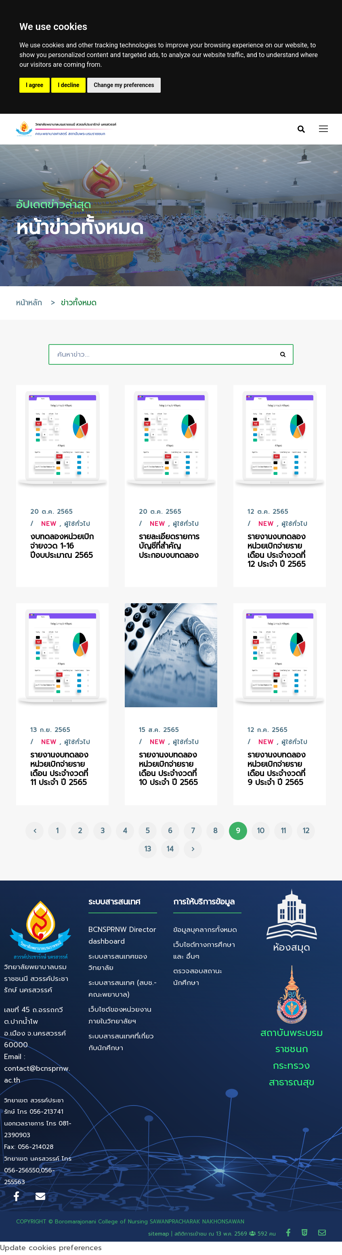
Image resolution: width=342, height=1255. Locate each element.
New (49, 525)
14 (170, 849)
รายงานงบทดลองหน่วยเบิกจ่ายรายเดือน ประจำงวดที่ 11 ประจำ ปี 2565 (59, 769)
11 (283, 831)
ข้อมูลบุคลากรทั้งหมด (205, 930)
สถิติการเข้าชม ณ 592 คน (226, 1234)
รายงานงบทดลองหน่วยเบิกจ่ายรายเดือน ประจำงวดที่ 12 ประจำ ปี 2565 (277, 551)
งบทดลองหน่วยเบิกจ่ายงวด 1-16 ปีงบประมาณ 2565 (62, 547)
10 (260, 831)
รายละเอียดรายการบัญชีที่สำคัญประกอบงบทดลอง (169, 547)
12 (306, 831)
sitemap (158, 1234)
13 (148, 849)
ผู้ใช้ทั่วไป (77, 525)
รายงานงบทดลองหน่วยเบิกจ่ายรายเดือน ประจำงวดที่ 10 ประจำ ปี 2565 (168, 769)
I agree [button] (34, 85)
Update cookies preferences (51, 1249)
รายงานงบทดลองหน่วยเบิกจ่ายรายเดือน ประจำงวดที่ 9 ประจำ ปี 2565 (277, 769)
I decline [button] (68, 85)
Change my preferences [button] (124, 85)
